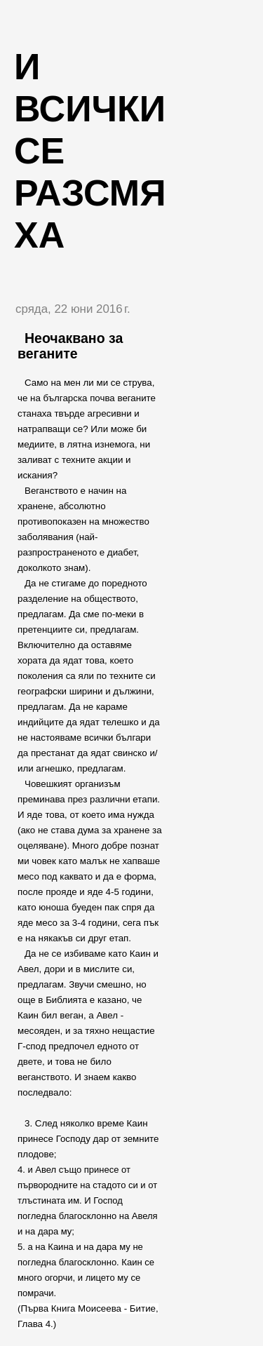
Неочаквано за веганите (70, 345)
